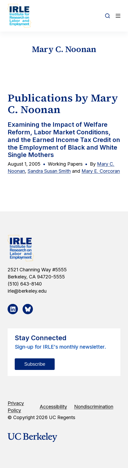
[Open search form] (107, 15)
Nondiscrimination (93, 406)
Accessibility (53, 406)
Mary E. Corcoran (100, 171)
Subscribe (34, 364)
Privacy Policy (16, 406)
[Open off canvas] (118, 15)
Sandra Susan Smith (49, 171)
